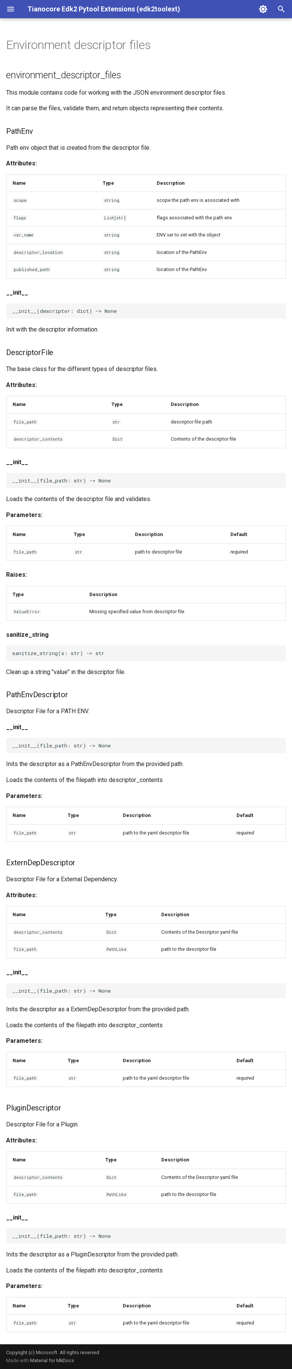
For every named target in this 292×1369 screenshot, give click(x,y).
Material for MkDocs (52, 1360)
